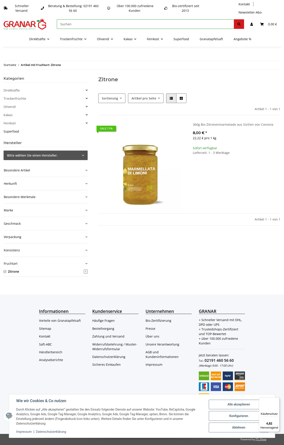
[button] (251, 24)
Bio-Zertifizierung (158, 320)
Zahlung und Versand (108, 336)
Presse (150, 328)
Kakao (8, 115)
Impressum (154, 364)
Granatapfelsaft (211, 39)
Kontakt (244, 4)
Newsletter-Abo (250, 12)
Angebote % (242, 39)
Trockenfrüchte (15, 98)
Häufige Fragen (103, 320)
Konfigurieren (238, 416)
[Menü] (277, 400)
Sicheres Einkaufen (106, 364)
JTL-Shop (261, 439)
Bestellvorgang (103, 328)
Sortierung (110, 98)
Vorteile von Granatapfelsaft (60, 320)
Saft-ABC (45, 344)
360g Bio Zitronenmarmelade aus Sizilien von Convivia (233, 124)
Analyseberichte (51, 360)
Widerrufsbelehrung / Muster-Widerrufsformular (114, 346)
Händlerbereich (50, 352)
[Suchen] (145, 24)
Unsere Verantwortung (162, 344)
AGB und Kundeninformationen (162, 354)
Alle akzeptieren (238, 404)
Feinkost (10, 123)
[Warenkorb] (268, 24)
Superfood (11, 131)
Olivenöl (10, 107)
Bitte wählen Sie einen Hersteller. (32, 155)
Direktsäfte (12, 90)
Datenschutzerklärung (108, 357)
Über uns (152, 336)
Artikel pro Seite (144, 98)
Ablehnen (238, 427)
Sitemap (45, 328)
